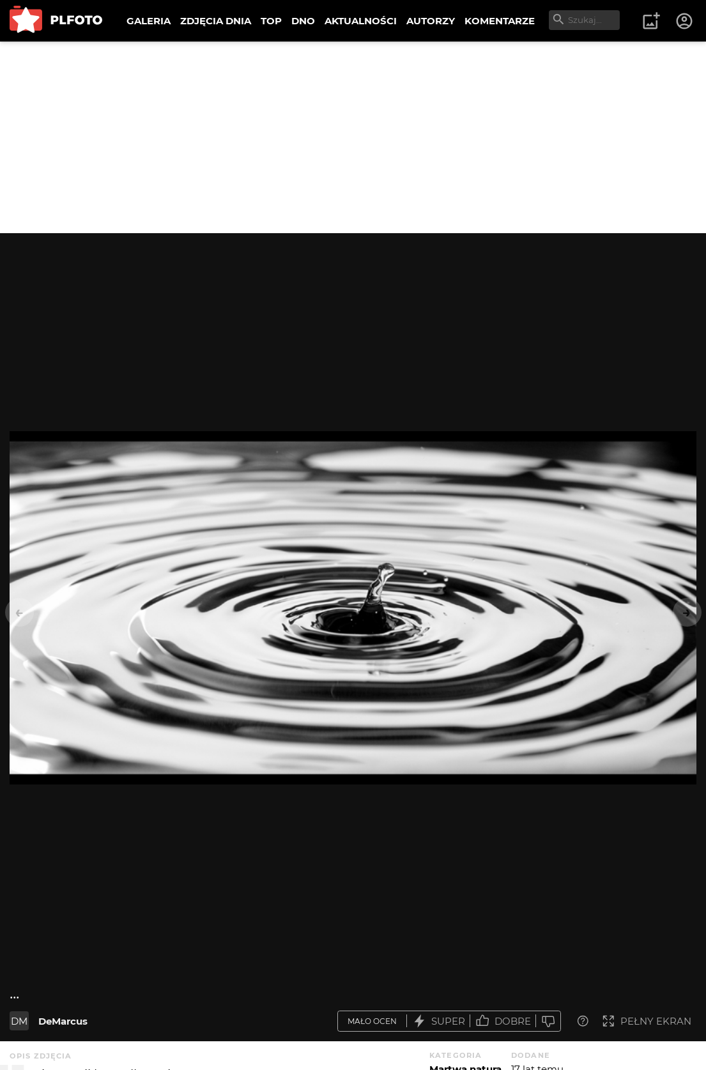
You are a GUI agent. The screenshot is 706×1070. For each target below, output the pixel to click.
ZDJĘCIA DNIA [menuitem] (215, 21)
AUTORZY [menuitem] (430, 21)
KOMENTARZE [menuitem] (499, 21)
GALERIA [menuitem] (149, 21)
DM (19, 1021)
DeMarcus (63, 1021)
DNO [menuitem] (303, 21)
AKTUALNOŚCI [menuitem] (361, 21)
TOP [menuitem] (271, 21)
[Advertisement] (353, 137)
